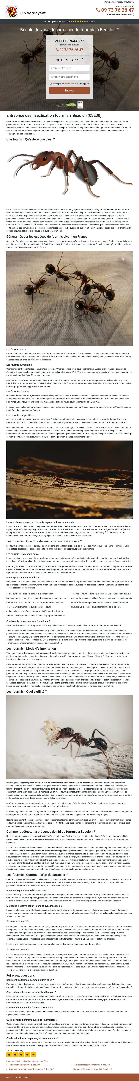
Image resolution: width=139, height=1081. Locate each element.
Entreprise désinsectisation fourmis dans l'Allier (27, 1061)
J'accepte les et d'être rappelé (71, 83)
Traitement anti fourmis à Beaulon (24, 1065)
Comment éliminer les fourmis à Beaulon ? (92, 1069)
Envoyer (69, 90)
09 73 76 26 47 (115, 10)
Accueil (9, 1077)
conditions (69, 83)
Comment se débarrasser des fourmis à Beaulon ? (31, 1069)
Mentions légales (23, 1077)
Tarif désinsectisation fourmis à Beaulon (91, 1065)
